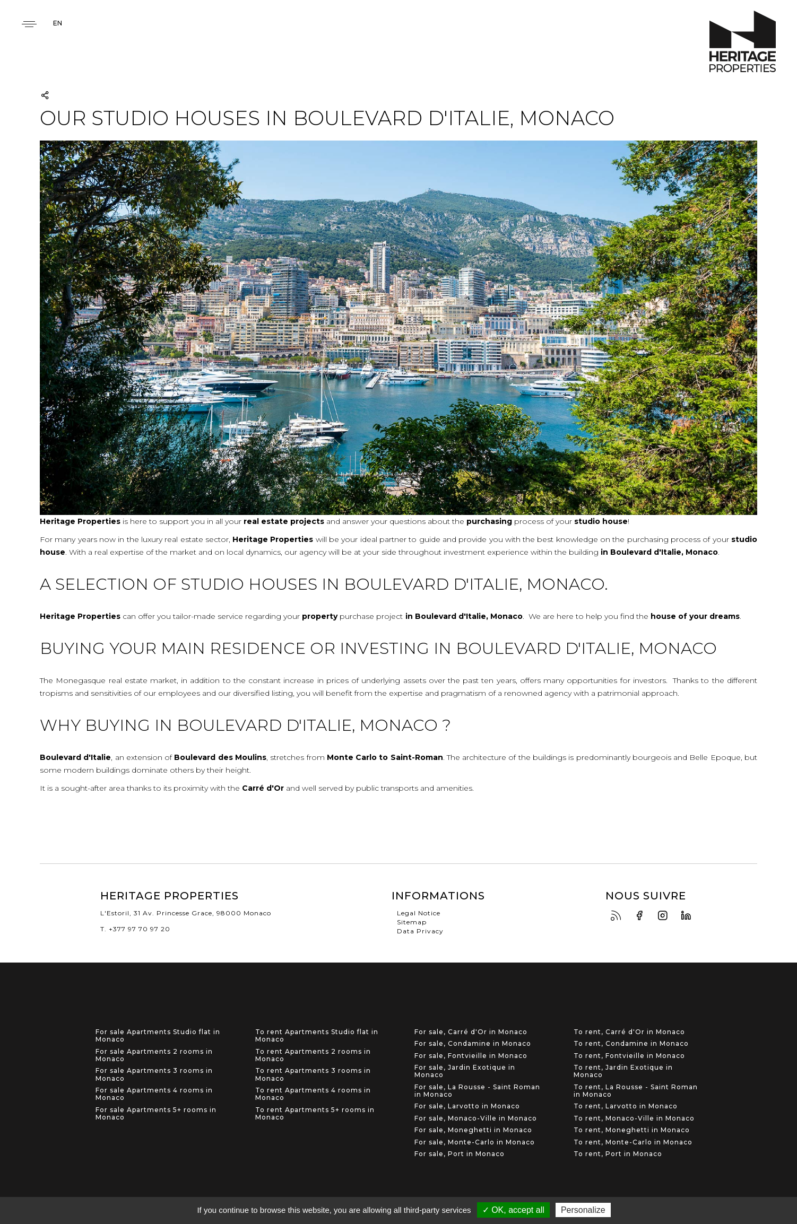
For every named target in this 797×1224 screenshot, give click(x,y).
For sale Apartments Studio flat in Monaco (158, 1035)
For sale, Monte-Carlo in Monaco (474, 1142)
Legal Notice (418, 913)
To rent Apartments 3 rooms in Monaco (313, 1074)
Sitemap (412, 922)
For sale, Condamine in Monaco (472, 1043)
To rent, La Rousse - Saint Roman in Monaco (636, 1090)
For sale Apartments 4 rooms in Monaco (154, 1094)
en (57, 23)
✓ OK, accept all (513, 1209)
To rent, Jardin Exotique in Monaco (623, 1071)
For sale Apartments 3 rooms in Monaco (154, 1074)
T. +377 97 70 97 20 (135, 929)
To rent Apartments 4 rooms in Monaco (313, 1094)
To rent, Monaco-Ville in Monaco (634, 1118)
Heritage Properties (742, 42)
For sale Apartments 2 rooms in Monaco (154, 1055)
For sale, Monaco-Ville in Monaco (475, 1118)
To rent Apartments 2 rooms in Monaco (313, 1055)
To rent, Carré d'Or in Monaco (629, 1032)
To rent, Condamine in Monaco (631, 1043)
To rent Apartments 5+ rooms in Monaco (315, 1113)
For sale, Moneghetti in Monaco (473, 1130)
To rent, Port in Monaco (618, 1154)
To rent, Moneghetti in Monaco (632, 1130)
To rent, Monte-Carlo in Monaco (633, 1142)
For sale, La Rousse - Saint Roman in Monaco (477, 1090)
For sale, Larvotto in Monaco (467, 1106)
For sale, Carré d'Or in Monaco (470, 1032)
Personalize (583, 1209)
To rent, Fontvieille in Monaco (629, 1056)
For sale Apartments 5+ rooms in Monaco (156, 1113)
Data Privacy (420, 931)
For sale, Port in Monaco (459, 1154)
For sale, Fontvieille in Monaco (470, 1056)
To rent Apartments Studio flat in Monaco (316, 1035)
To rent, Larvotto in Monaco (626, 1106)
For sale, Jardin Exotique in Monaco (464, 1071)
